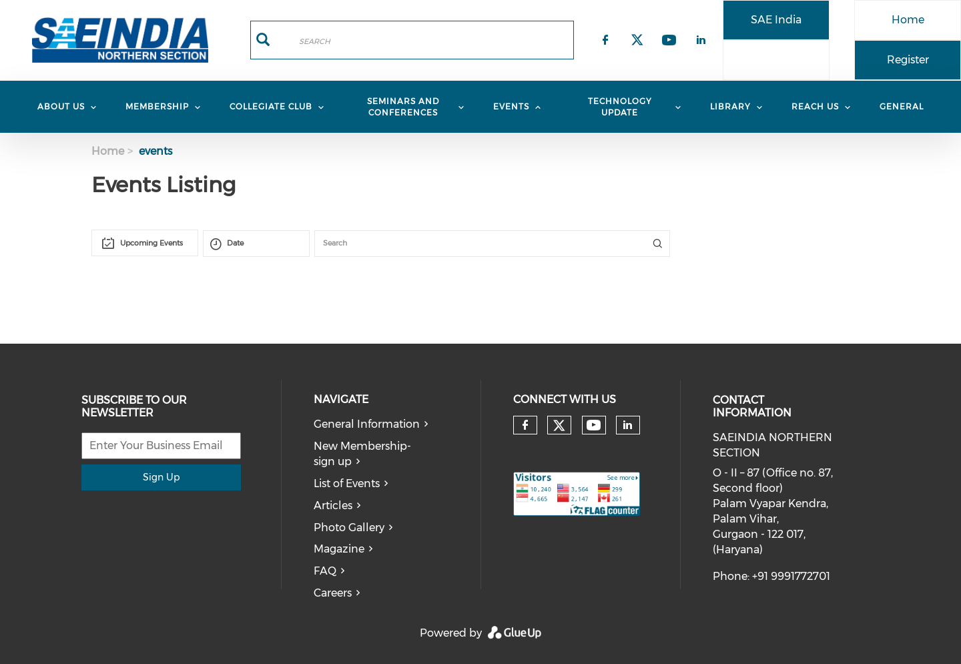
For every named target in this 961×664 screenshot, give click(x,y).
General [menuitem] (902, 106)
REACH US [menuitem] (815, 106)
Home (908, 19)
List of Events (347, 483)
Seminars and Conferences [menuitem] (403, 106)
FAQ (325, 571)
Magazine (339, 549)
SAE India (776, 19)
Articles (333, 505)
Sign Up (161, 477)
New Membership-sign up (362, 454)
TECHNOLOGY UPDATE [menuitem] (620, 106)
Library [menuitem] (730, 106)
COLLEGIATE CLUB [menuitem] (271, 106)
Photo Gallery (349, 527)
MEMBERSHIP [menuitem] (157, 106)
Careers (333, 593)
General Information (367, 424)
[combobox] (144, 243)
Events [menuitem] (511, 106)
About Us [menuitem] (61, 106)
